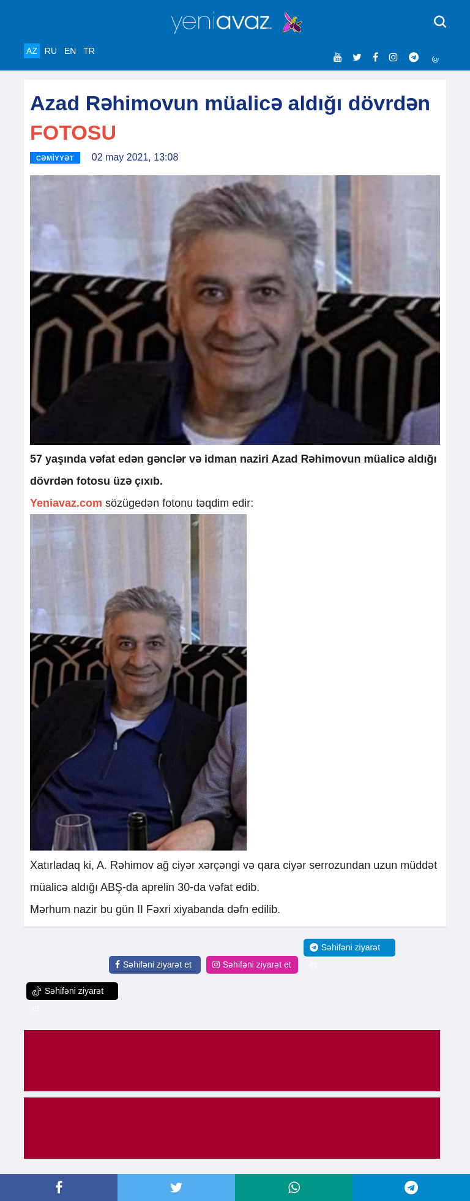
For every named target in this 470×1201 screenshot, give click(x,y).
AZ (31, 51)
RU (51, 51)
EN (70, 51)
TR (89, 51)
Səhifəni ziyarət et (153, 964)
